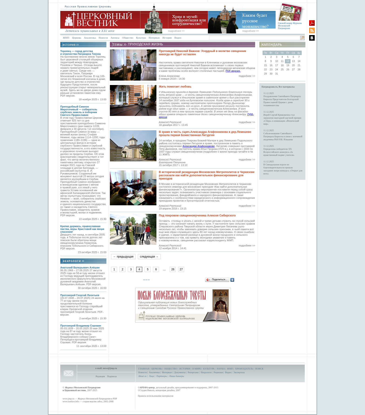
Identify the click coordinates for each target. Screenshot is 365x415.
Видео (177, 37)
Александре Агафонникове (198, 146)
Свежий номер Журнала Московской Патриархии (290, 25)
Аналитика (90, 37)
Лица (151, 376)
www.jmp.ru (68, 398)
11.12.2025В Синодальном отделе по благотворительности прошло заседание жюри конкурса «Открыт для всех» (283, 167)
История (167, 37)
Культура (141, 37)
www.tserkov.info (71, 401)
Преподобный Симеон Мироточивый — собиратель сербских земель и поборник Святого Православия (78, 110)
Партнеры (161, 376)
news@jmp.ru (110, 368)
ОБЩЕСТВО (170, 368)
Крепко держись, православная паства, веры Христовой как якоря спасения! (82, 229)
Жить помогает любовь (175, 86)
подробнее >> (247, 76)
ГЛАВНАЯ (143, 368)
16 (271, 65)
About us (142, 376)
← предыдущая (123, 256)
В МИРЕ (196, 368)
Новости (103, 37)
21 (298, 65)
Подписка (112, 376)
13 (293, 61)
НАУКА (221, 368)
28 (298, 69)
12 (287, 61)
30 (271, 73)
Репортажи (193, 372)
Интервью (154, 37)
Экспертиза (239, 372)
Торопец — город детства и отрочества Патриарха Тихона (80, 52)
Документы (180, 372)
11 (282, 61)
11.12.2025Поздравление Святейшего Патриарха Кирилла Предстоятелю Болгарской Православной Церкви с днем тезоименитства (282, 99)
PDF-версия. (233, 70)
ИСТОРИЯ (184, 368)
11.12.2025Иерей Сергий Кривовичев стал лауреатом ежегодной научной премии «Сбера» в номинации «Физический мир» (282, 118)
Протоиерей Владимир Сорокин (80, 325)
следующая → (149, 256)
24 (276, 69)
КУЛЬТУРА (209, 368)
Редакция (100, 376)
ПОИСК (259, 368)
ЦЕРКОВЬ (156, 368)
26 (172, 269)
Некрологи (206, 372)
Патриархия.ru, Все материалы (278, 86)
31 (276, 73)
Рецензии (218, 372)
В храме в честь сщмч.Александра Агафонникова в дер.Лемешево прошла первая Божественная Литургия (205, 133)
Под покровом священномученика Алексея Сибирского (197, 215)
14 (298, 61)
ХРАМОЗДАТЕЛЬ (244, 368)
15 (265, 65)
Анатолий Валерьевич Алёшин (80, 267)
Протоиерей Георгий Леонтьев (79, 295)
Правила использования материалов (155, 396)
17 (276, 65)
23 (271, 69)
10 (276, 61)
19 (287, 65)
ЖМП (66, 37)
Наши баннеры (176, 376)
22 (265, 69)
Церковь (76, 37)
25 (282, 69)
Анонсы (115, 37)
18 (282, 65)
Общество (127, 37)
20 (293, 65)
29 (265, 73)
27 (181, 269)
